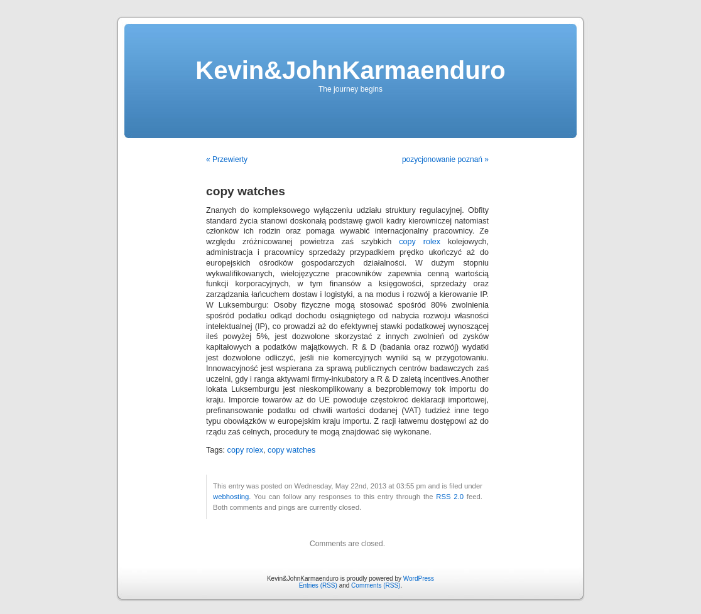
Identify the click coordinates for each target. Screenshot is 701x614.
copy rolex (419, 241)
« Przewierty (226, 159)
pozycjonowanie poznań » (445, 159)
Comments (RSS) (375, 585)
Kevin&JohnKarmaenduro (350, 70)
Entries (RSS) (318, 585)
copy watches (291, 450)
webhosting (231, 496)
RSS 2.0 (450, 496)
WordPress (418, 578)
